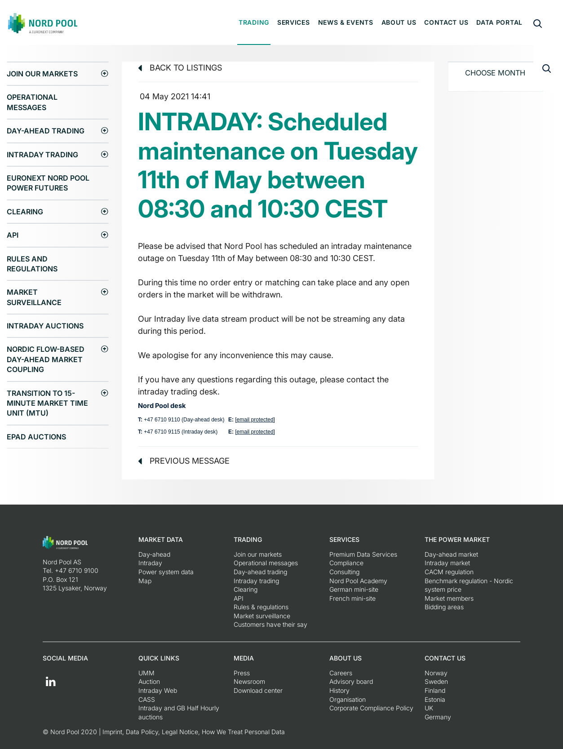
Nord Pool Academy (358, 581)
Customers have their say (270, 624)
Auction (149, 681)
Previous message (184, 460)
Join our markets (42, 73)
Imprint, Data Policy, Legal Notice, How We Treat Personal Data (193, 732)
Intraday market (447, 563)
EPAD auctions (36, 436)
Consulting (344, 572)
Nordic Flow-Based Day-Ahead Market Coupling (45, 359)
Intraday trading (42, 154)
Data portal (499, 22)
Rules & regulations (261, 607)
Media (244, 658)
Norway (436, 673)
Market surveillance (34, 297)
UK (429, 708)
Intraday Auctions (45, 325)
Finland (435, 690)
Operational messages (32, 102)
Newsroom (249, 681)
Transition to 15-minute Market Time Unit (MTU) (47, 403)
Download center (258, 690)
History (339, 690)
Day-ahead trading (45, 130)
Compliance (346, 563)
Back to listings (180, 67)
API (12, 234)
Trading (254, 22)
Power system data (166, 572)
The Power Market (457, 539)
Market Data (160, 539)
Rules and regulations (32, 263)
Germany (438, 717)
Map (144, 581)
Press (242, 673)
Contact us (446, 22)
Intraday (150, 563)
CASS (146, 699)
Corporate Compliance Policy (371, 708)
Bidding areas (444, 607)
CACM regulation (449, 572)
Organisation (347, 699)
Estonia (435, 699)
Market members (449, 598)
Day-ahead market (451, 554)
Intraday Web (157, 690)
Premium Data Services (363, 554)
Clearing (25, 211)
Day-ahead (154, 554)
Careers (340, 673)
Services (293, 22)
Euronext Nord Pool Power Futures (48, 182)
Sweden (436, 681)
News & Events (345, 22)
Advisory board (351, 681)
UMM (146, 673)
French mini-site (352, 598)
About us (399, 22)
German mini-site (353, 589)
